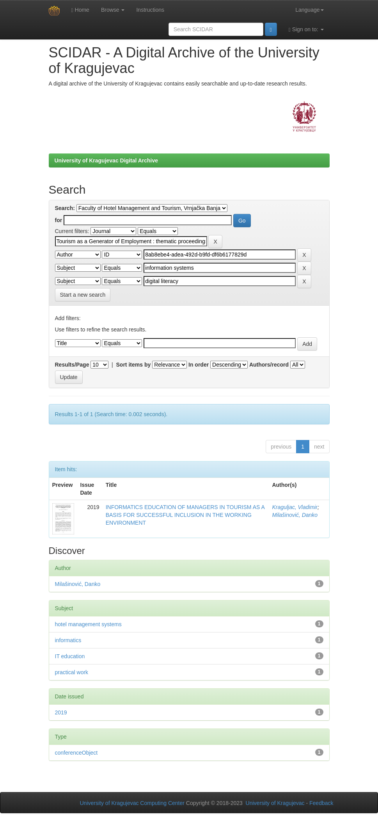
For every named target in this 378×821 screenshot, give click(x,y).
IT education (70, 656)
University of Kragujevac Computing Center (132, 803)
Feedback (321, 803)
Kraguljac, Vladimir (295, 507)
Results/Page (72, 365)
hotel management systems (88, 624)
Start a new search (83, 295)
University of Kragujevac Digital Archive (106, 160)
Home (80, 10)
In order (198, 365)
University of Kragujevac (275, 803)
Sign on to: (306, 29)
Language (309, 10)
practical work (72, 672)
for (58, 220)
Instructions (150, 10)
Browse (113, 10)
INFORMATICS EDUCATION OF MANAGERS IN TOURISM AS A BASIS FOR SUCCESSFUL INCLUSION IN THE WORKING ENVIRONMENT (185, 515)
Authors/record (269, 365)
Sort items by (133, 365)
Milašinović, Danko (295, 515)
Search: (65, 208)
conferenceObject (76, 753)
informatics (68, 640)
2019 (61, 712)
